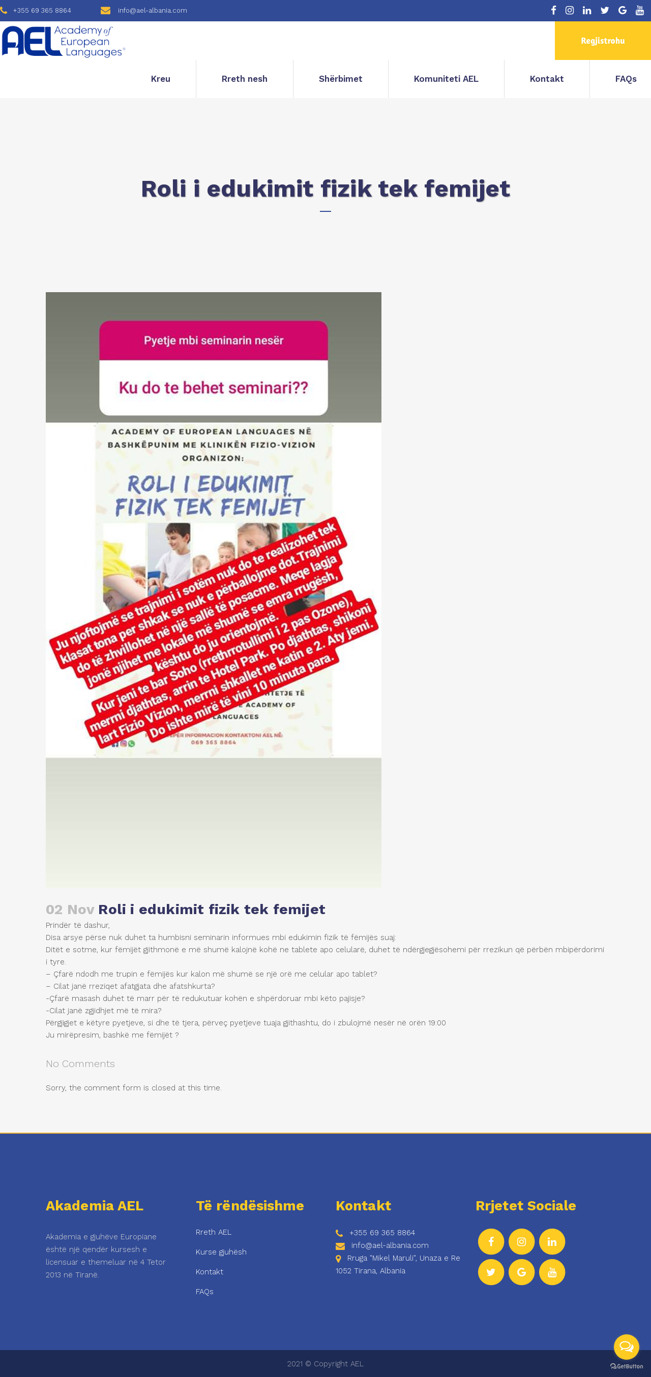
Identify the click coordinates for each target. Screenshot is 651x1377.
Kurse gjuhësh (221, 1252)
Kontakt (209, 1271)
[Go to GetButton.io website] (626, 1366)
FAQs (205, 1291)
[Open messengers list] (626, 1347)
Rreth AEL (213, 1232)
